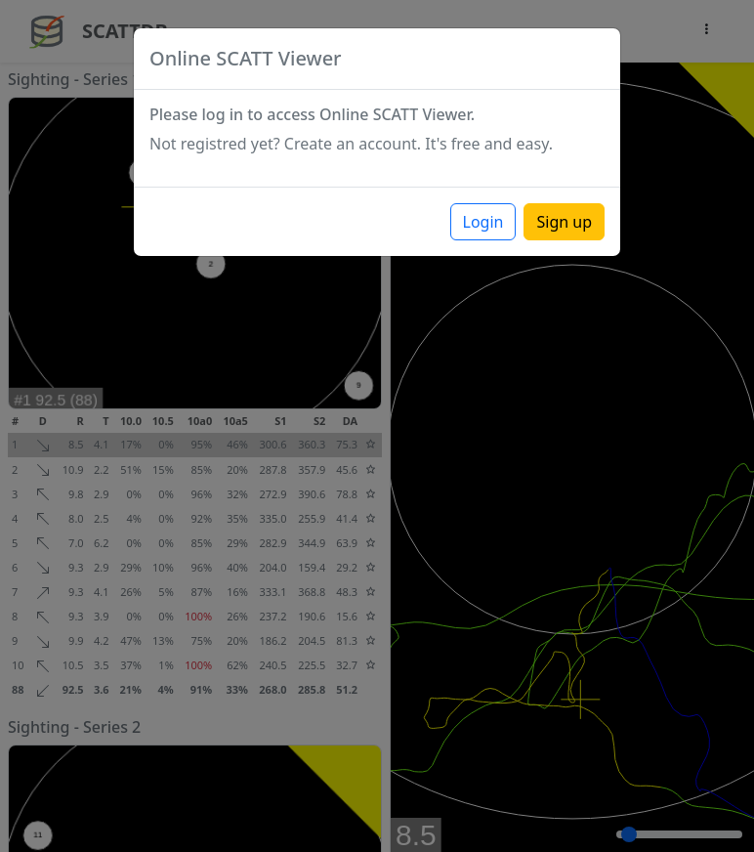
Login (483, 222)
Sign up (564, 222)
